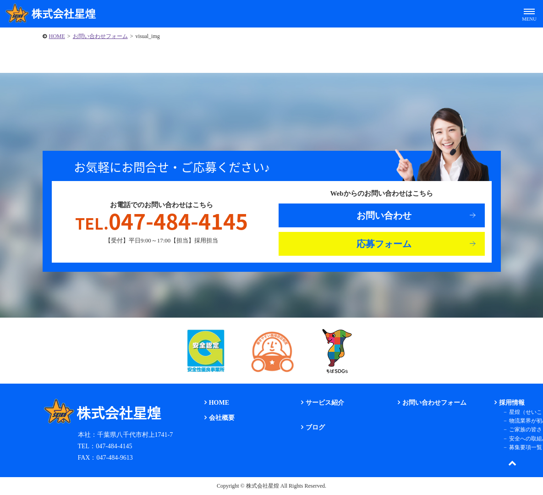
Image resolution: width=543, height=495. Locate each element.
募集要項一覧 (525, 447)
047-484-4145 (161, 220)
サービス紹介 (325, 402)
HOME (57, 36)
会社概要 (222, 417)
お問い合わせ (384, 215)
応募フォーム (384, 244)
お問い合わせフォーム (100, 36)
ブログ (315, 427)
